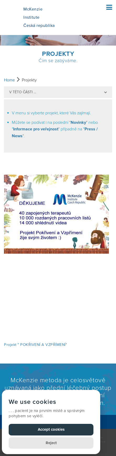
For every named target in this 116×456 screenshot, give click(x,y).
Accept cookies (51, 429)
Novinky (78, 122)
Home (9, 80)
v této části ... (22, 92)
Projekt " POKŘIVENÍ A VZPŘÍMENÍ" (35, 344)
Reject (51, 442)
